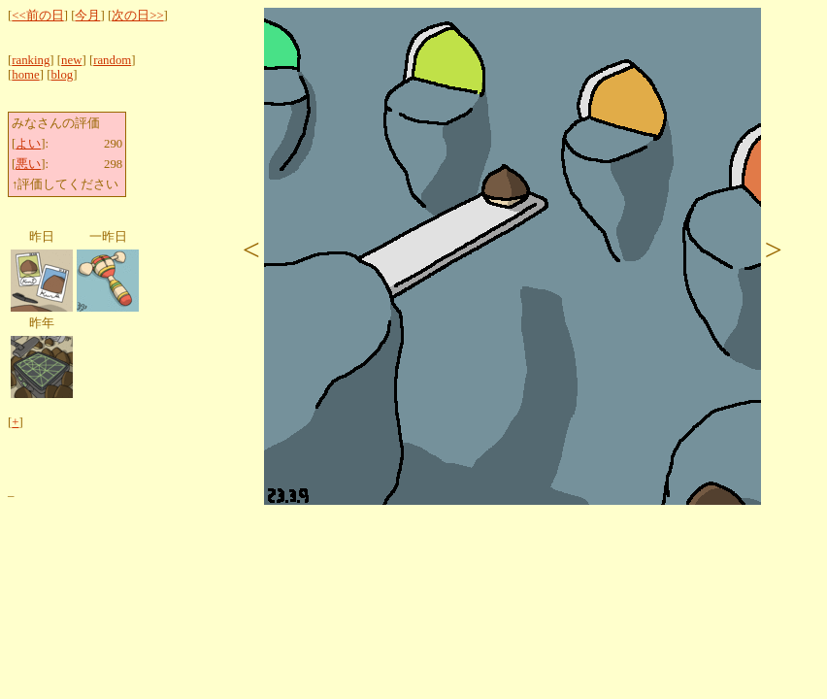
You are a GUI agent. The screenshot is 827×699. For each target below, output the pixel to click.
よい (28, 143)
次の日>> (137, 15)
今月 (87, 15)
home (25, 75)
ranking (31, 60)
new (71, 60)
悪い (28, 164)
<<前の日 (37, 15)
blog (61, 75)
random (112, 60)
